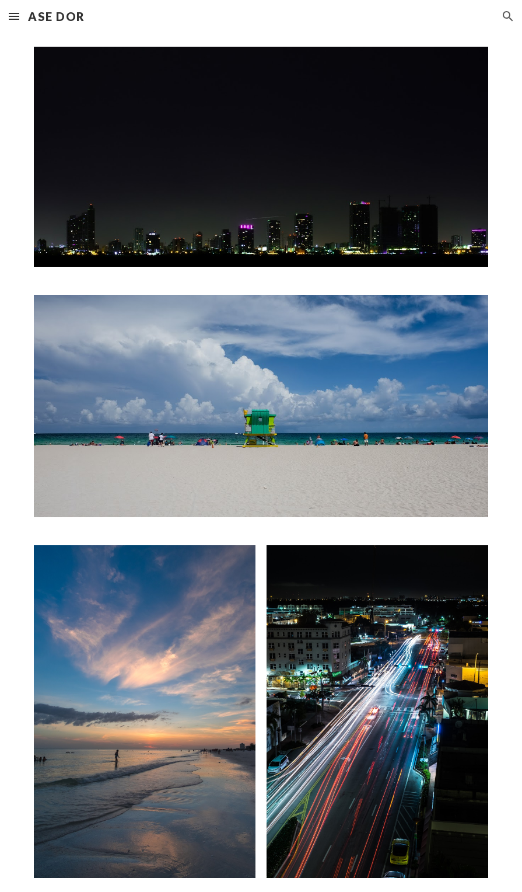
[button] (14, 16)
